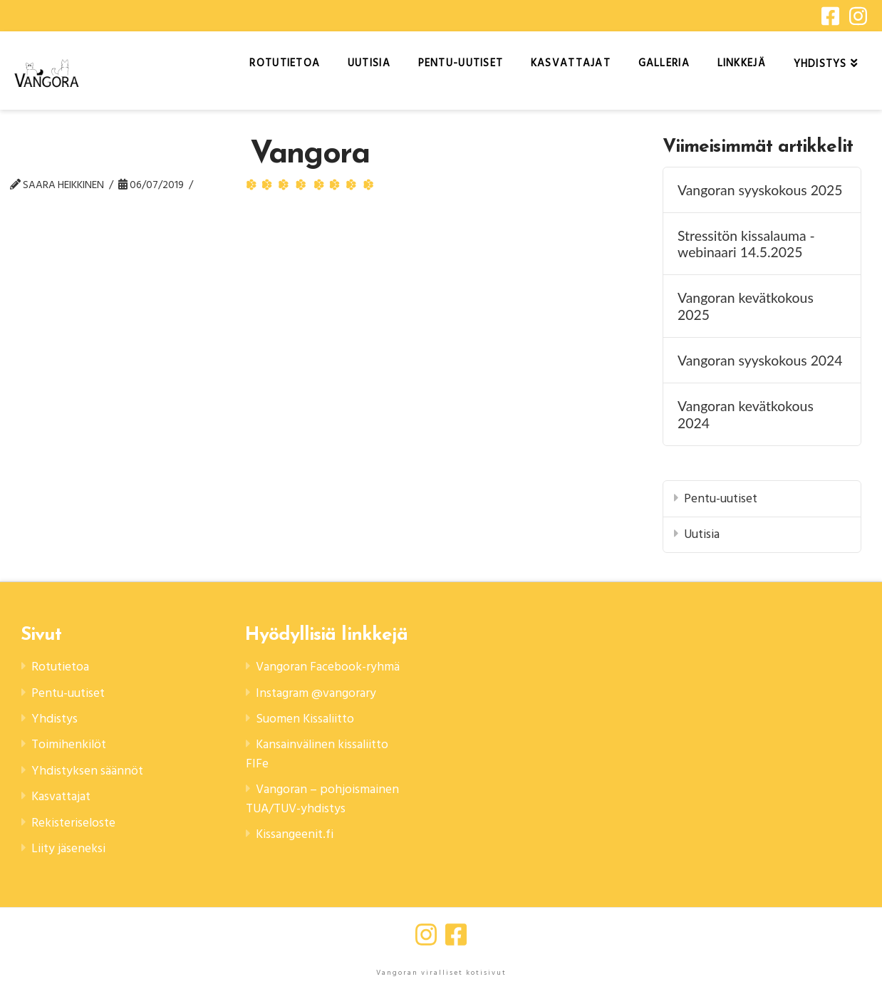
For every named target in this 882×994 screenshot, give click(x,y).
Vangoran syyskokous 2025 (760, 190)
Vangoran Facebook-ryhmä (328, 666)
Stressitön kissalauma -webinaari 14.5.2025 (746, 243)
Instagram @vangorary (316, 693)
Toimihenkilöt (68, 744)
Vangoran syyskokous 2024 (760, 360)
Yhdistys (54, 718)
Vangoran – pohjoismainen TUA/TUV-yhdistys (322, 798)
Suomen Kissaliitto (305, 718)
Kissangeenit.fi (294, 834)
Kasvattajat (60, 796)
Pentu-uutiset (720, 498)
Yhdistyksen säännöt (87, 770)
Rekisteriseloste (73, 822)
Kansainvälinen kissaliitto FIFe (317, 753)
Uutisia (702, 534)
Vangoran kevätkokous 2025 (746, 305)
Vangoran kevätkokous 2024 (746, 414)
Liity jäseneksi (68, 848)
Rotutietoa (60, 666)
